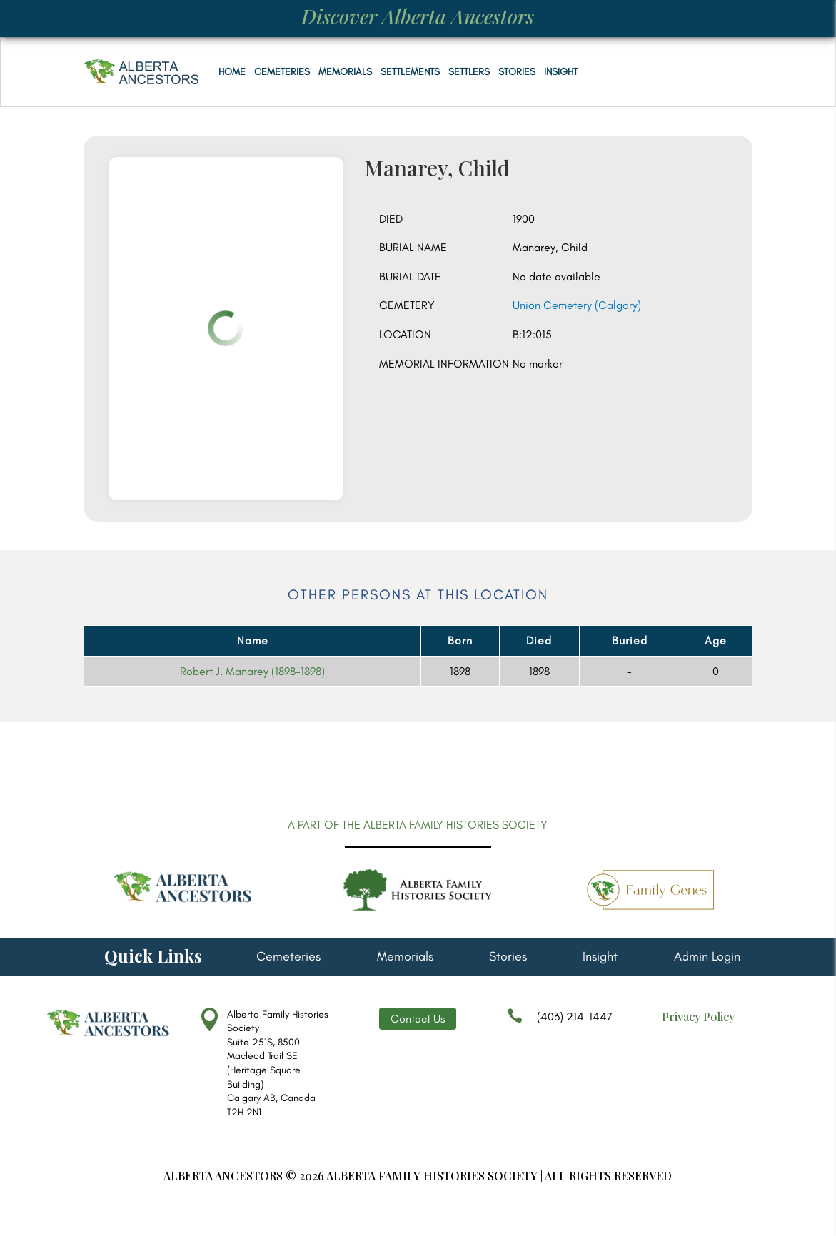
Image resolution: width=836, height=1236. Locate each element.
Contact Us (418, 1018)
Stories (516, 72)
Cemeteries (282, 72)
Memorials (345, 72)
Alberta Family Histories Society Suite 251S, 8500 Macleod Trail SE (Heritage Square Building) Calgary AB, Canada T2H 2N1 (277, 1063)
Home (232, 72)
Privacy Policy (698, 1016)
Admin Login (707, 957)
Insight (561, 72)
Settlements (410, 72)
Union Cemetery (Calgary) (577, 305)
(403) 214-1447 (560, 1023)
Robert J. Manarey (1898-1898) (252, 671)
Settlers (469, 72)
